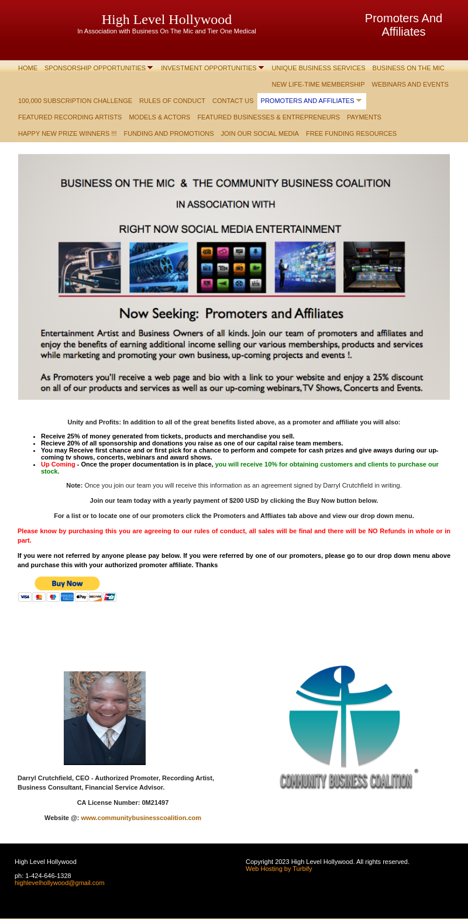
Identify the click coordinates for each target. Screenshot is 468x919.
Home (27, 67)
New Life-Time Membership (318, 84)
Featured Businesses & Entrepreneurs (268, 117)
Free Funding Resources (351, 133)
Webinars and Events (410, 84)
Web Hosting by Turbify (279, 868)
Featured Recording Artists (70, 117)
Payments (364, 117)
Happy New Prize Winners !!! (67, 133)
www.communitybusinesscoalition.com (141, 817)
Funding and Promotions (169, 133)
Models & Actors (159, 117)
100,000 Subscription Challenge (75, 100)
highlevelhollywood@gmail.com (60, 882)
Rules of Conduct (172, 100)
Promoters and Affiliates (308, 100)
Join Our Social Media (260, 133)
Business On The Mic (409, 67)
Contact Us (233, 100)
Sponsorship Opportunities (95, 67)
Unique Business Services (319, 67)
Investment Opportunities (208, 67)
